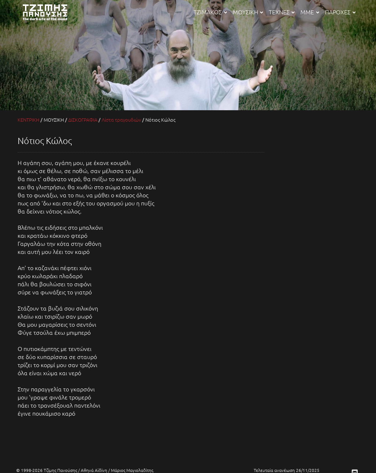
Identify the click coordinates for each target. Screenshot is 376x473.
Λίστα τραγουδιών (121, 119)
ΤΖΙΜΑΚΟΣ (210, 12)
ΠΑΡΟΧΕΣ (340, 12)
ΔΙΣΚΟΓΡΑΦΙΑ (82, 119)
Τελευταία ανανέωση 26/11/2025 (286, 470)
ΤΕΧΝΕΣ (281, 12)
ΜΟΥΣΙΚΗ (248, 12)
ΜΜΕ (309, 12)
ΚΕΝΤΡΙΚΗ (28, 119)
